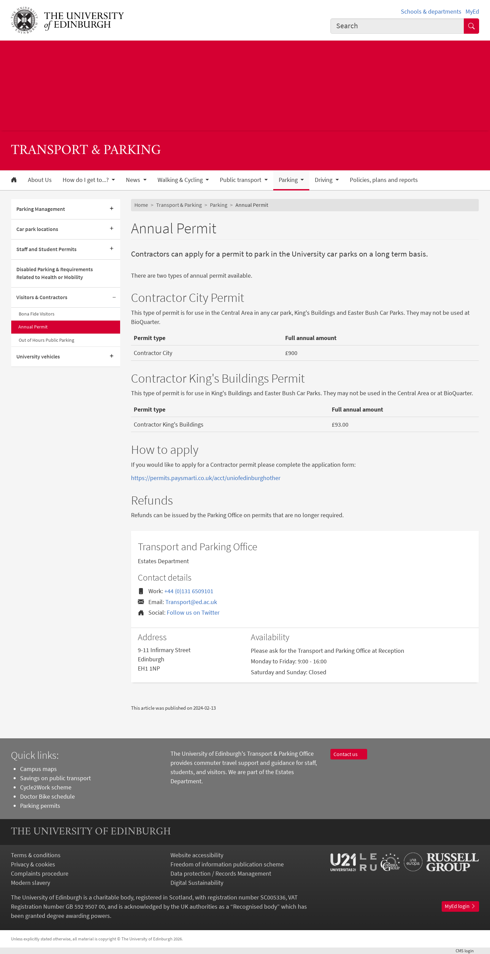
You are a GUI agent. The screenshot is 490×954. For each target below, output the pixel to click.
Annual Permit (33, 327)
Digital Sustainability (196, 883)
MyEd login (460, 906)
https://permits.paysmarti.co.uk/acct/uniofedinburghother (205, 478)
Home (141, 204)
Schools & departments (431, 11)
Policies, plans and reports (384, 180)
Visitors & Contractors (41, 297)
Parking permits (40, 806)
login (467, 950)
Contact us (348, 754)
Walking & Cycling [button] (181, 180)
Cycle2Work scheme (45, 787)
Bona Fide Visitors (36, 314)
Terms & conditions (36, 855)
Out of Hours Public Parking (46, 340)
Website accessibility (196, 855)
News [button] (134, 180)
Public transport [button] (241, 180)
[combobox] (397, 26)
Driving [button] (324, 180)
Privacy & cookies (33, 864)
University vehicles (38, 356)
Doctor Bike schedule (47, 796)
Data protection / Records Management (220, 873)
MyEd (472, 11)
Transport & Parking (179, 204)
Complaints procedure (39, 873)
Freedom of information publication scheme (227, 864)
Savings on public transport (55, 778)
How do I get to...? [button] (86, 180)
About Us (40, 180)
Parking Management (40, 208)
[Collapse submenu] (114, 298)
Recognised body (255, 906)
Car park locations (37, 229)
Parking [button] (289, 180)
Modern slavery (30, 883)
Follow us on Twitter (193, 612)
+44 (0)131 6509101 (188, 591)
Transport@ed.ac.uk (191, 602)
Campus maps (38, 769)
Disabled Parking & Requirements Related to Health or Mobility (54, 273)
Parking (218, 204)
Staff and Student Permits (46, 249)
